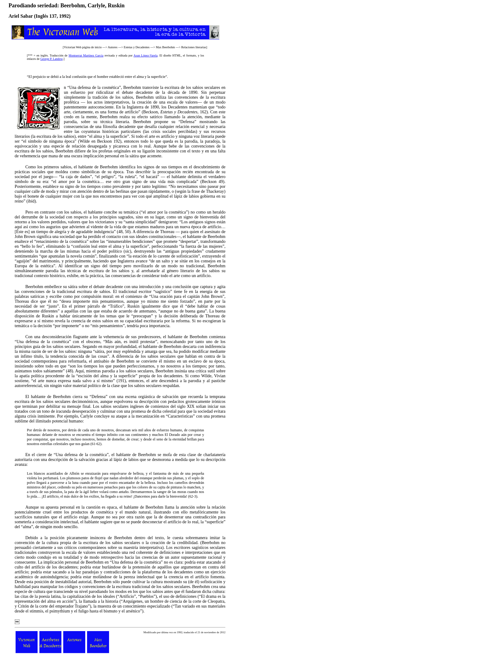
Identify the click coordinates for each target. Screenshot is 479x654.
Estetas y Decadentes (136, 47)
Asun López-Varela (145, 55)
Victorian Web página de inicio (83, 47)
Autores (113, 47)
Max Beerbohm (165, 47)
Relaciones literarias (193, 47)
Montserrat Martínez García (85, 55)
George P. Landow (51, 58)
